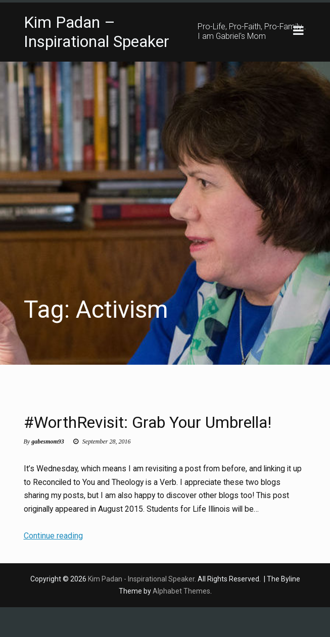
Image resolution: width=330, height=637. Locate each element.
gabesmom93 (47, 470)
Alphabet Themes (181, 620)
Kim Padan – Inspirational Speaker (96, 32)
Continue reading (53, 565)
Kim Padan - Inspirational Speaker (141, 608)
